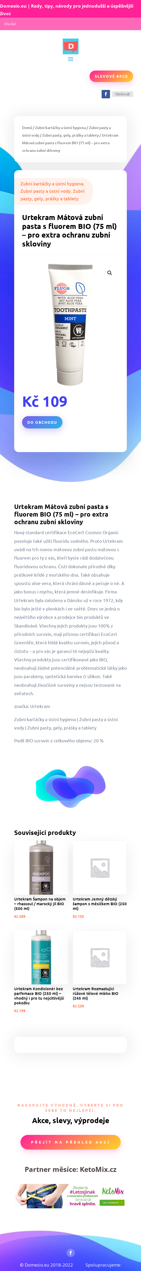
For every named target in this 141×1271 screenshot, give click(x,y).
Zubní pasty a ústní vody (45, 191)
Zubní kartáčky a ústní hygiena (60, 127)
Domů (27, 127)
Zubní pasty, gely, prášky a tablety (70, 135)
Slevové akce (111, 76)
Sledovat (122, 94)
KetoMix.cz (98, 1169)
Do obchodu (42, 422)
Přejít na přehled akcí (70, 1142)
